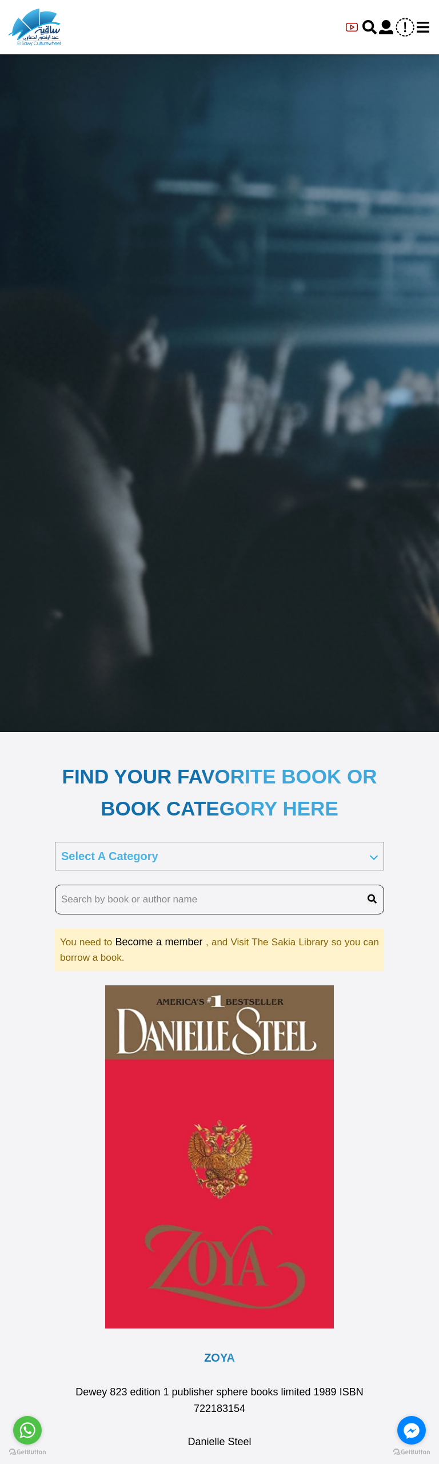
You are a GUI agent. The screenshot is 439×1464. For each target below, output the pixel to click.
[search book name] (219, 899)
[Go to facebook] (411, 1430)
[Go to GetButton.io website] (411, 1452)
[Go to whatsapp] (27, 1430)
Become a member (160, 942)
